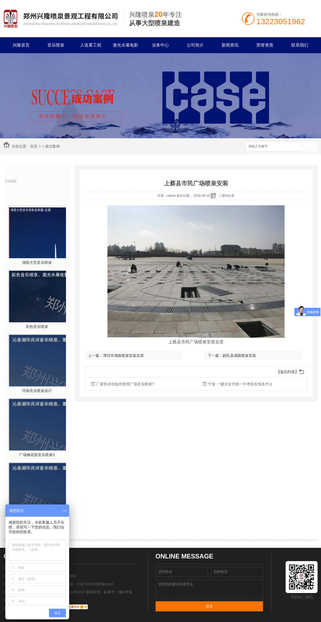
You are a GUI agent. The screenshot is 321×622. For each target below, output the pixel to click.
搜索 (308, 146)
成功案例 (52, 146)
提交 (209, 606)
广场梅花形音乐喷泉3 (37, 455)
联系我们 (299, 45)
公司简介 (195, 45)
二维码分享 (227, 196)
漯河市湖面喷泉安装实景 (123, 355)
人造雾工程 (90, 45)
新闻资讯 (230, 45)
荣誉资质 (264, 45)
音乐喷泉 (55, 45)
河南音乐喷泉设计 (37, 391)
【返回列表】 (287, 372)
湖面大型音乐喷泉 (37, 262)
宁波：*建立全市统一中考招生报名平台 (240, 384)
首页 (33, 146)
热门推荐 (21, 194)
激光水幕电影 (125, 45)
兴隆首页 (21, 45)
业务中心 (160, 45)
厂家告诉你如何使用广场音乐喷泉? (125, 384)
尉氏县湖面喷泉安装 (239, 355)
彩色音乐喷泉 (37, 326)
